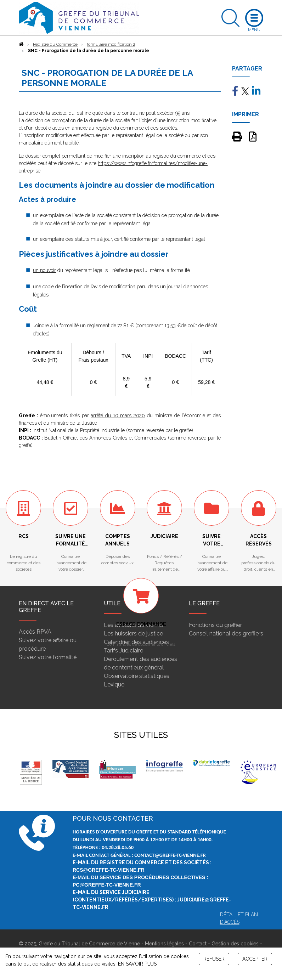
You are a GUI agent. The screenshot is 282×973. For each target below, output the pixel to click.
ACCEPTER (254, 959)
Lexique (114, 684)
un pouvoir (44, 270)
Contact (198, 943)
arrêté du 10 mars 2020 (118, 415)
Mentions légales (164, 943)
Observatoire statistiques (136, 676)
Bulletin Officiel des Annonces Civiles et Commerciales (105, 438)
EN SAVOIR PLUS (137, 964)
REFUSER (214, 959)
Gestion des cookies (235, 943)
